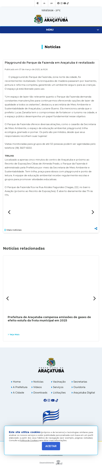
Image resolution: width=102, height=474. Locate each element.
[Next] (92, 212)
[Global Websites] (51, 461)
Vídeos (36, 387)
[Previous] (9, 212)
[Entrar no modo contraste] (38, 3)
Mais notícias (13, 230)
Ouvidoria (78, 387)
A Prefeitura (19, 387)
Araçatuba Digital (83, 392)
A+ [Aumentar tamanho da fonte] (51, 3)
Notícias (37, 381)
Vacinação (58, 381)
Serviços (57, 387)
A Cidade (17, 392)
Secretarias (79, 381)
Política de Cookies (29, 438)
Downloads (39, 392)
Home (16, 381)
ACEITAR (50, 446)
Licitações (58, 392)
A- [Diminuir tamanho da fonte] (45, 3)
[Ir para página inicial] (51, 19)
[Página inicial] (51, 365)
